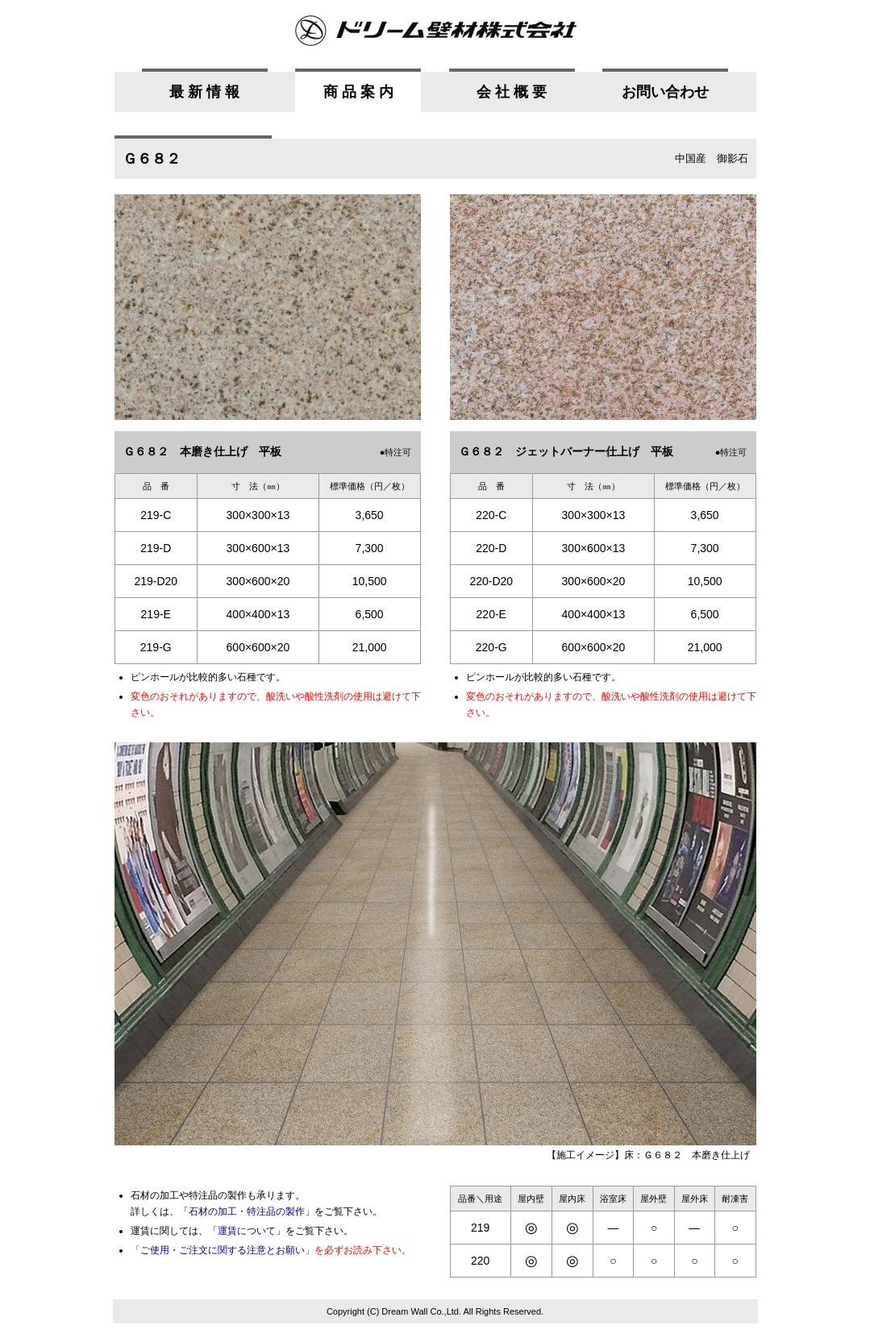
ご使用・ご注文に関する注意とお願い (222, 1250)
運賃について (247, 1230)
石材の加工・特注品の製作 (247, 1211)
